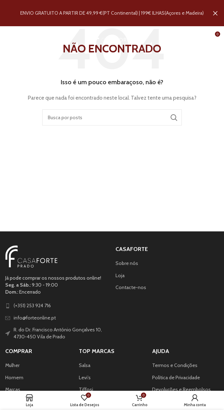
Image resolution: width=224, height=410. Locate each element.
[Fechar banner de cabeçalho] (215, 13)
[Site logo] (112, 36)
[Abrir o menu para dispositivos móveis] (17, 36)
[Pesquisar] (112, 117)
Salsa (84, 365)
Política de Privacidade (176, 377)
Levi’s (85, 377)
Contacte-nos (130, 287)
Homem (14, 377)
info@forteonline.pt (35, 317)
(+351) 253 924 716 (32, 305)
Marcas (12, 389)
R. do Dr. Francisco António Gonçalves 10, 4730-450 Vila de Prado (58, 333)
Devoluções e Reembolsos (181, 389)
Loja (120, 275)
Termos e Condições (174, 365)
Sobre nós (126, 263)
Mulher (12, 365)
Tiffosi (86, 389)
